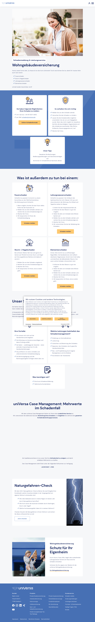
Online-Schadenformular (30, 122)
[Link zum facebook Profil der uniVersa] (13, 605)
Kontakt (67, 609)
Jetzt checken (22, 519)
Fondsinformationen (54, 601)
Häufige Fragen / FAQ (71, 607)
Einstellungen (46, 319)
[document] (47, 308)
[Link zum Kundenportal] (88, 3)
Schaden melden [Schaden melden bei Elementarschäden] (65, 286)
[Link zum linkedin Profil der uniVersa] (20, 605)
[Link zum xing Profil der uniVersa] (24, 605)
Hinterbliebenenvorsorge (55, 599)
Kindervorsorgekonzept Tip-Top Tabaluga (37, 613)
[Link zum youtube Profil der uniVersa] (13, 609)
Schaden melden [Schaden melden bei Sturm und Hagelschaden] (29, 276)
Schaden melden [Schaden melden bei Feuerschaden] (29, 223)
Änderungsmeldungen (71, 599)
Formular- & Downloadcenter (73, 604)
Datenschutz (23, 619)
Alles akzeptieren (61, 318)
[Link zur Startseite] (8, 3)
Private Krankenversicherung (37, 596)
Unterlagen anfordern (71, 601)
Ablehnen (33, 319)
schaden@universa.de (28, 117)
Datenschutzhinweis (37, 324)
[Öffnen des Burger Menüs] (92, 3)
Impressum (15, 619)
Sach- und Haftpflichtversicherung (36, 608)
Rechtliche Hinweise (34, 619)
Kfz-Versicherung (53, 604)
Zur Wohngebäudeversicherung (59, 570)
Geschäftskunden (53, 607)
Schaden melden (69, 596)
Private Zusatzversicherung (56, 596)
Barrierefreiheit (45, 619)
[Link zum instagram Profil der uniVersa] (17, 605)
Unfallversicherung (35, 604)
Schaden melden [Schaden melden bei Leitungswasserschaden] (65, 231)
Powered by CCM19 (65, 324)
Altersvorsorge (34, 601)
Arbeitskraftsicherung (36, 599)
